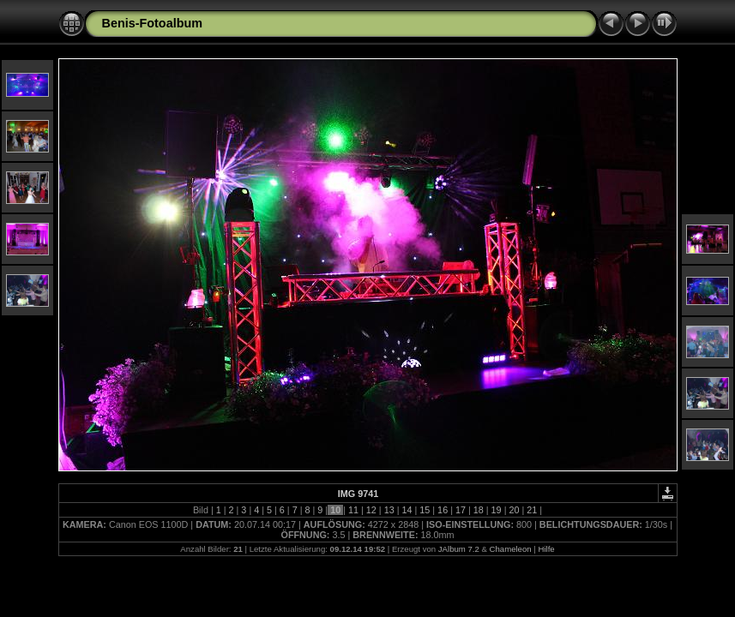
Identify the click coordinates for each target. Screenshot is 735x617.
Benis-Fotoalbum (152, 23)
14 (406, 510)
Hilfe (546, 549)
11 (353, 510)
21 (531, 510)
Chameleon (511, 549)
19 (496, 510)
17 (460, 510)
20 (513, 510)
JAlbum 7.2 (458, 549)
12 (371, 510)
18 (478, 510)
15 (424, 510)
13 (389, 510)
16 (442, 510)
